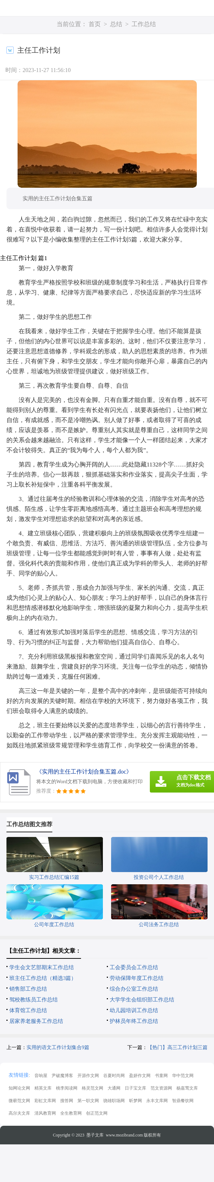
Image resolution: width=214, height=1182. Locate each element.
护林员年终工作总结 (134, 1021)
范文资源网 (161, 1088)
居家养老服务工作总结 (36, 1021)
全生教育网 (71, 1113)
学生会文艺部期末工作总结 (41, 967)
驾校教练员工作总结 (33, 999)
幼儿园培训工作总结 (134, 1010)
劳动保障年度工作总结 (136, 978)
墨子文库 (95, 1135)
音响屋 (40, 1075)
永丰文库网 (157, 1100)
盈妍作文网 (140, 1075)
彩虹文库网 (45, 1100)
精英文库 (43, 1088)
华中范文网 (183, 1075)
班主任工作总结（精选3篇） (43, 978)
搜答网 (66, 1100)
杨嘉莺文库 (187, 1088)
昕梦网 (135, 1100)
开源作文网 (88, 1075)
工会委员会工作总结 (134, 967)
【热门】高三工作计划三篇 (177, 1047)
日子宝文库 (135, 1088)
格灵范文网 (92, 1088)
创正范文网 (97, 1113)
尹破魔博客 (62, 1075)
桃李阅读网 (66, 1088)
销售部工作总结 (28, 989)
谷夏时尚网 (114, 1075)
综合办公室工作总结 (134, 989)
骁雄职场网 (114, 1100)
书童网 (161, 1075)
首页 (95, 24)
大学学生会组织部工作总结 (142, 999)
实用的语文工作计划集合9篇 (58, 1047)
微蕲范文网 (19, 1100)
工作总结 (144, 24)
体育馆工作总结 (28, 1010)
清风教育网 (45, 1113)
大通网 (114, 1088)
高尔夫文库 (19, 1113)
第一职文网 (88, 1100)
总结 (116, 24)
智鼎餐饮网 (183, 1100)
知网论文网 (19, 1088)
